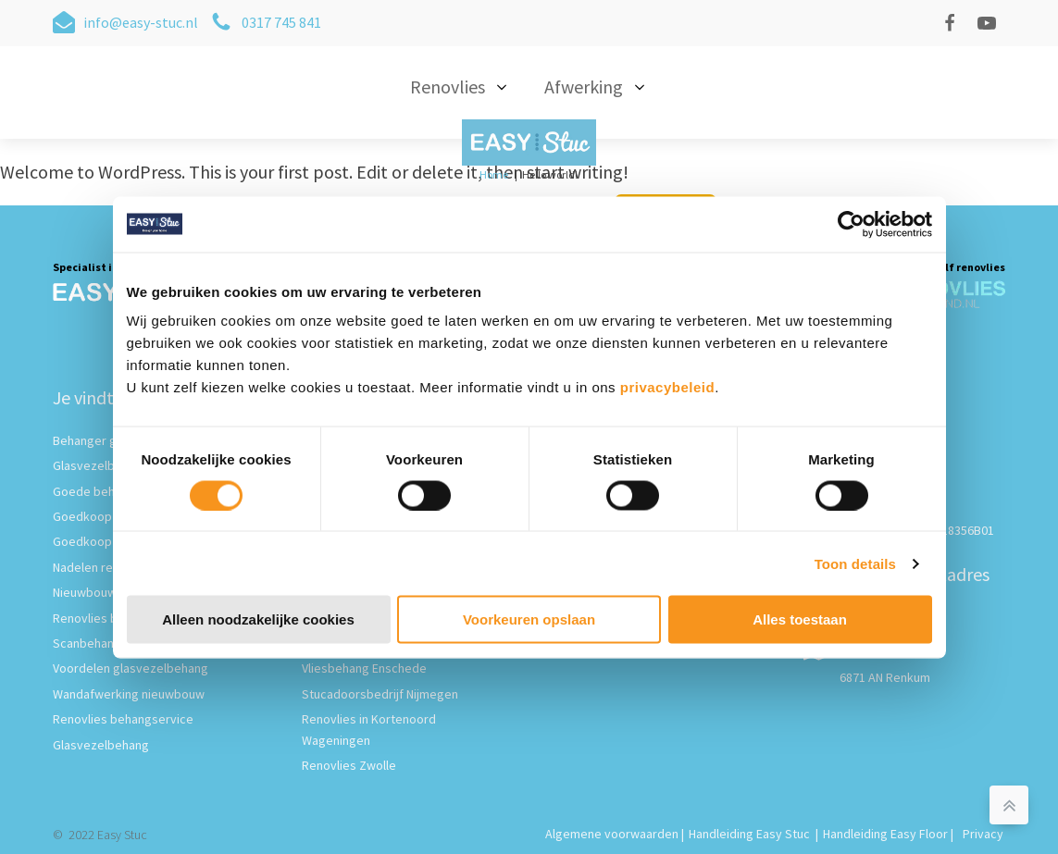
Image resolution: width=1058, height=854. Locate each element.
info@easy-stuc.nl (140, 22)
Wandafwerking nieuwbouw (129, 694)
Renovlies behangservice (123, 719)
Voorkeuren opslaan (529, 619)
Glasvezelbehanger (107, 465)
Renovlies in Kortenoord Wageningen (369, 729)
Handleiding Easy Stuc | (753, 833)
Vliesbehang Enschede (364, 668)
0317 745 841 (281, 22)
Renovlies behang (102, 618)
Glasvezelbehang (101, 744)
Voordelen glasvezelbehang (130, 668)
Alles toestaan (800, 619)
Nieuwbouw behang (107, 592)
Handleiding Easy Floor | (889, 833)
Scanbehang (87, 643)
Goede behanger (100, 491)
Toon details (855, 563)
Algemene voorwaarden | (614, 833)
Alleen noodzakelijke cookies (258, 619)
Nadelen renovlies (103, 567)
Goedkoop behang (104, 541)
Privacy (983, 833)
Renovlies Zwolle (349, 765)
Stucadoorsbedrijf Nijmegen (380, 694)
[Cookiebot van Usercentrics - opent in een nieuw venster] (851, 224)
